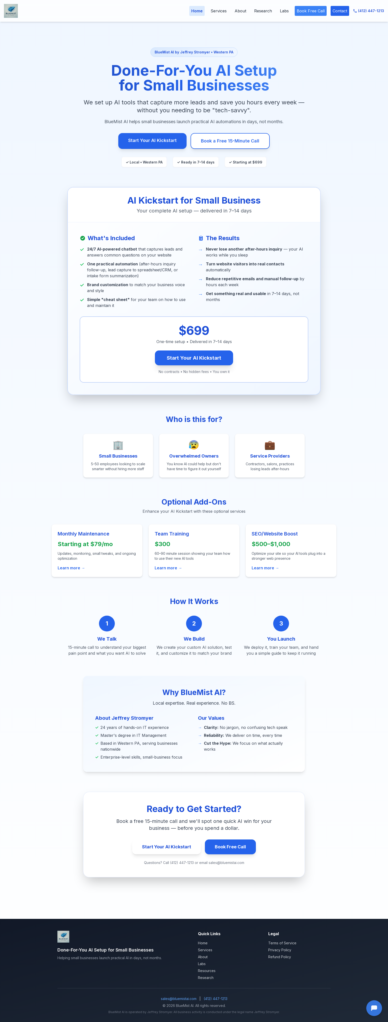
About (240, 10)
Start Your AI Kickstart (152, 140)
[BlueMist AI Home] (11, 11)
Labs (284, 10)
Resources (207, 971)
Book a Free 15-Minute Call (230, 140)
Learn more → (71, 567)
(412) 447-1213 (368, 11)
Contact (340, 10)
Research (263, 10)
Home (197, 10)
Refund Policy (279, 957)
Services (219, 10)
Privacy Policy (279, 950)
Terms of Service (282, 943)
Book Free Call (311, 10)
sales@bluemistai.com (178, 999)
